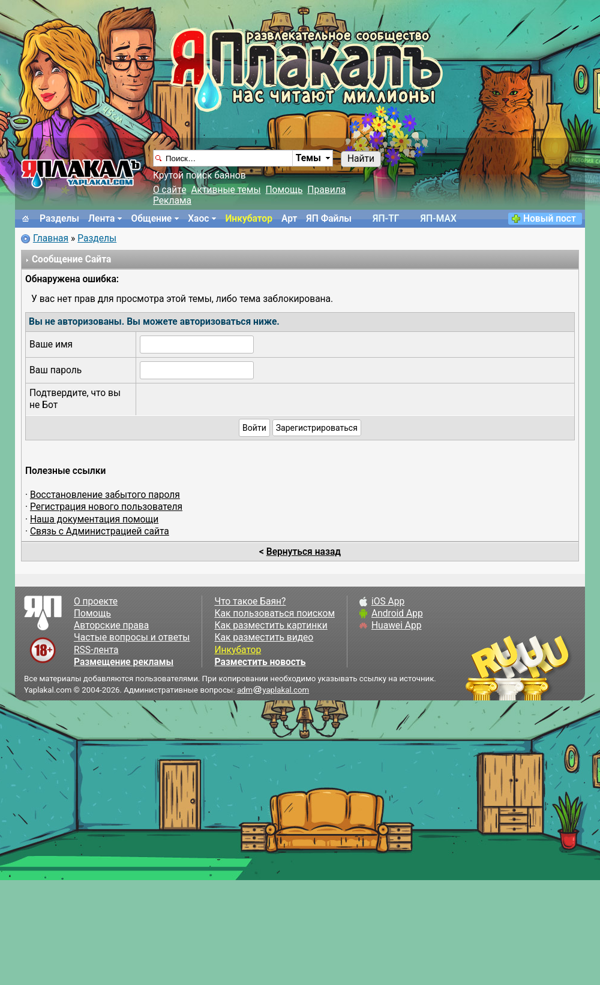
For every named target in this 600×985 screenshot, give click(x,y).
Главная (50, 238)
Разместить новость (259, 662)
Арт (289, 218)
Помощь (284, 190)
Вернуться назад (303, 551)
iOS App (387, 601)
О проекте (96, 601)
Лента (101, 218)
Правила (326, 190)
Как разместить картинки (270, 625)
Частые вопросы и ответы (132, 637)
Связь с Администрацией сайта (99, 531)
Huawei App (396, 625)
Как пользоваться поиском (274, 613)
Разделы (59, 218)
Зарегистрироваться (317, 428)
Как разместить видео (263, 637)
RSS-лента (96, 650)
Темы (308, 158)
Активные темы (225, 190)
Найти (360, 158)
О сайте (169, 190)
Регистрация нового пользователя (106, 506)
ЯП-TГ (386, 218)
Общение (151, 218)
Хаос (198, 218)
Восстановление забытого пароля (105, 495)
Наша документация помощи (94, 519)
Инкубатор (248, 218)
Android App (397, 613)
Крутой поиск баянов (199, 175)
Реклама (172, 200)
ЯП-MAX (439, 218)
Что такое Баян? (250, 601)
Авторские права (111, 625)
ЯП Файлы (329, 218)
